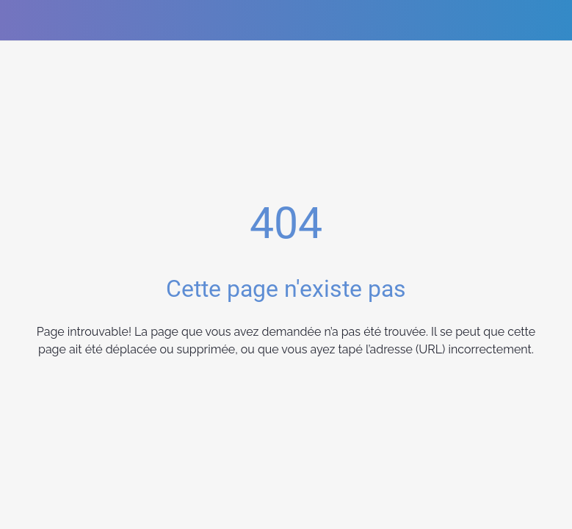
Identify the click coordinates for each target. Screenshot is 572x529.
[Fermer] (20, 20)
